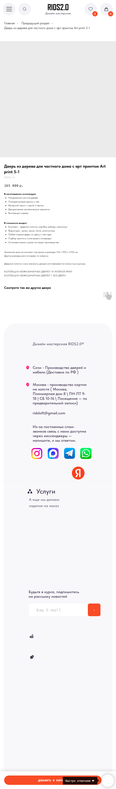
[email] (58, 610)
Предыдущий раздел (35, 23)
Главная (9, 23)
